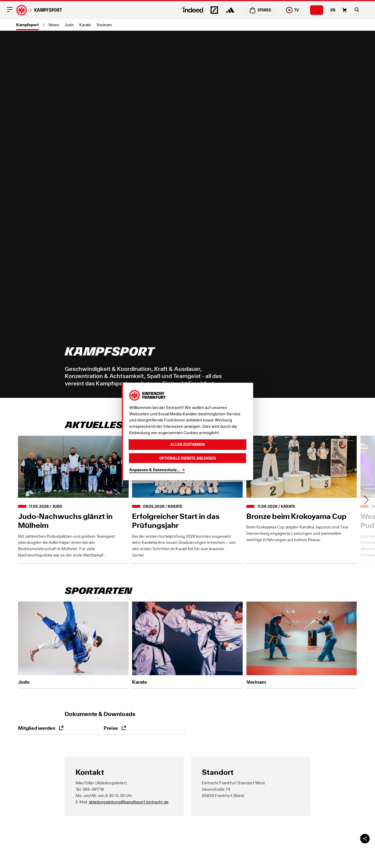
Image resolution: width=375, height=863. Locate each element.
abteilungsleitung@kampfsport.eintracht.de (129, 801)
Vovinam (104, 24)
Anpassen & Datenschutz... (154, 469)
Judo (69, 24)
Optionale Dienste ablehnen (187, 458)
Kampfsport (48, 10)
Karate (85, 24)
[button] (357, 9)
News (54, 24)
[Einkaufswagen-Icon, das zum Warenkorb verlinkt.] (344, 10)
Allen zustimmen (187, 444)
